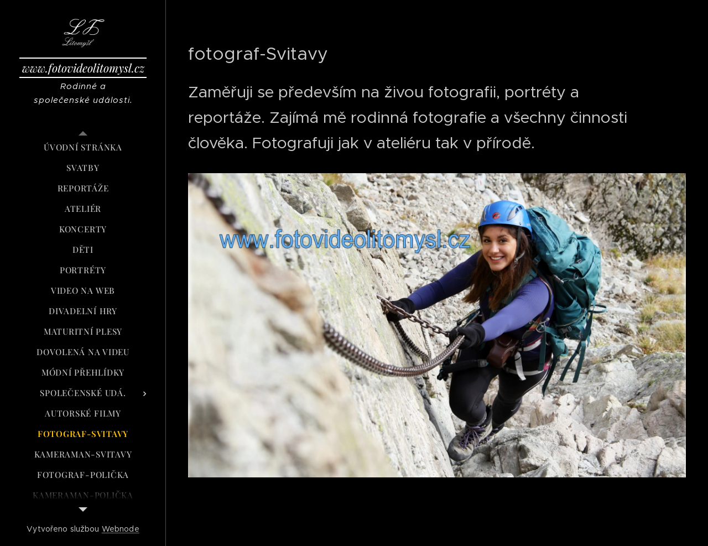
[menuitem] (83, 147)
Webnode (120, 529)
